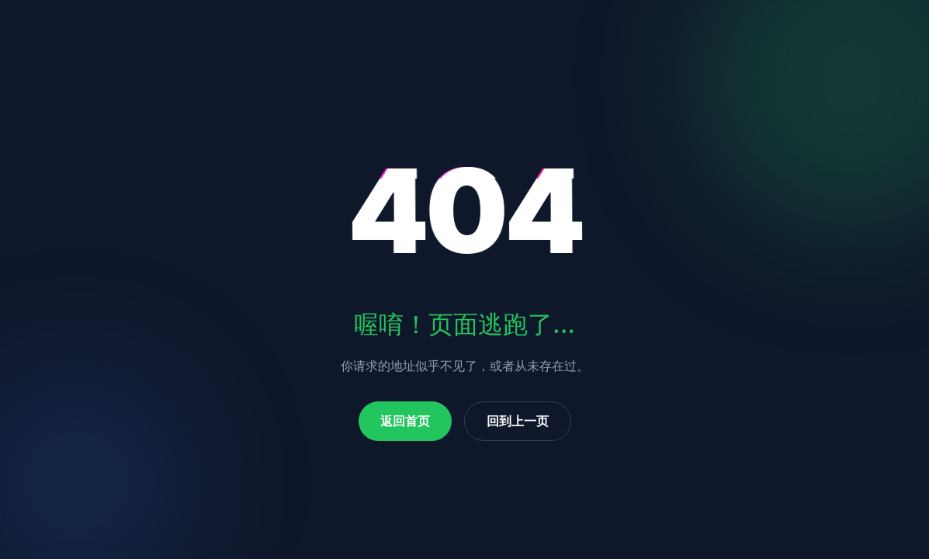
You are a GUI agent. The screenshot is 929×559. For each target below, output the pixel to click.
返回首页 (405, 421)
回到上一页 (518, 421)
